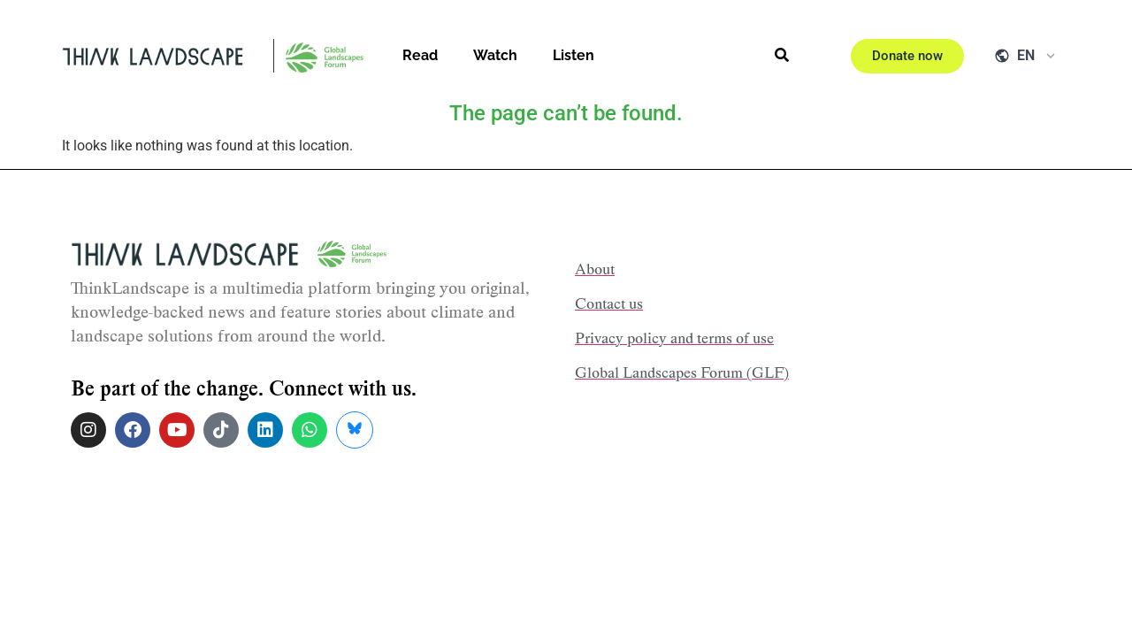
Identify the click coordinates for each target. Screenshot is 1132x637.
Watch (495, 55)
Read (420, 55)
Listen (573, 55)
